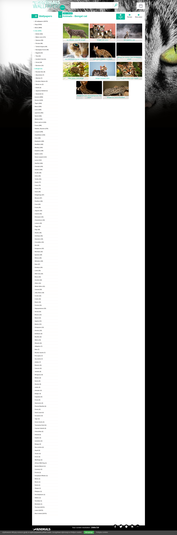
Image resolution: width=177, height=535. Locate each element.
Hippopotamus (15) (40, 308)
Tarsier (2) (38, 453)
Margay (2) (38, 444)
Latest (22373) (39, 510)
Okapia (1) (38, 488)
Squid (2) (37, 450)
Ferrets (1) (38, 472)
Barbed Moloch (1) (40, 466)
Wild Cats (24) (39, 273)
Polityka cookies (102, 532)
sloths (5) (37, 387)
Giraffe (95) (38, 172)
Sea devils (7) (39, 359)
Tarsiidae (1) (38, 501)
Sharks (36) (38, 232)
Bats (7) (37, 349)
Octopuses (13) (39, 327)
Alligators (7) (38, 346)
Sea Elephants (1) (40, 494)
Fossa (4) (37, 400)
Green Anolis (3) (39, 422)
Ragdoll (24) (39, 53)
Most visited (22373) (41, 513)
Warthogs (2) (38, 460)
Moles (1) (37, 478)
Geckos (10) (38, 330)
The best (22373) (39, 507)
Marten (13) (38, 324)
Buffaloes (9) (38, 333)
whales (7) (38, 362)
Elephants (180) (39, 141)
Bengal (70, 13)
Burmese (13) (39, 65)
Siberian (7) (39, 78)
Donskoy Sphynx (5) (42, 81)
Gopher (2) (38, 437)
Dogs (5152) (38, 24)
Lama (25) (38, 270)
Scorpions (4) (39, 415)
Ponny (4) (37, 409)
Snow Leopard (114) (41, 157)
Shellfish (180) (39, 144)
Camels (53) (38, 213)
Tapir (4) (37, 419)
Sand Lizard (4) (39, 412)
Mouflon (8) (38, 336)
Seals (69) (38, 191)
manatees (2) (38, 441)
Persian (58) (39, 43)
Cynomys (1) (38, 469)
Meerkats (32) (39, 251)
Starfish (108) (39, 163)
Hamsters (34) (39, 239)
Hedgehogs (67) (39, 194)
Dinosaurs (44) (39, 217)
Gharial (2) (38, 434)
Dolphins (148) (39, 150)
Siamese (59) (39, 40)
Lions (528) (38, 109)
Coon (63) (38, 204)
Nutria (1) (37, 485)
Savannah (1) (39, 94)
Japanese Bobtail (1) (42, 90)
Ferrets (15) (38, 305)
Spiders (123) (39, 153)
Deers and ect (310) (40, 122)
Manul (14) (38, 318)
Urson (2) (37, 456)
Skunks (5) (38, 384)
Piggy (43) (38, 226)
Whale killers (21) (40, 286)
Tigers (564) (38, 103)
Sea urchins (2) (39, 447)
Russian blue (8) (40, 71)
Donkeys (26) (38, 267)
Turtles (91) (38, 179)
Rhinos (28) (38, 258)
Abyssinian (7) (40, 75)
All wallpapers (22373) (41, 21)
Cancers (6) (38, 368)
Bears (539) (38, 106)
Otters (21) (38, 283)
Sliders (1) (38, 497)
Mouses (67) (38, 198)
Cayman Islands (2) (40, 428)
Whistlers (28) (39, 261)
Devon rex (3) (39, 84)
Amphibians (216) (40, 135)
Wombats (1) (38, 504)
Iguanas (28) (38, 254)
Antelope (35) (39, 236)
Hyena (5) (37, 381)
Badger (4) (38, 393)
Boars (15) (38, 302)
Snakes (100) (38, 169)
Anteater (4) (38, 390)
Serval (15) (38, 311)
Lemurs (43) (38, 223)
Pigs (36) (37, 229)
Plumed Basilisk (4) (40, 406)
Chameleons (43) (40, 220)
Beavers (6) (38, 365)
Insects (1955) (39, 97)
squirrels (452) (39, 112)
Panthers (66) (39, 201)
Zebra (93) (38, 176)
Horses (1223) (39, 100)
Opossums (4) (39, 403)
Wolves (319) (38, 119)
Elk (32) (37, 245)
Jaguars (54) (38, 210)
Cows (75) (38, 185)
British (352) (39, 34)
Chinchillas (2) (39, 431)
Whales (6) (38, 377)
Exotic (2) (38, 87)
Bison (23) (38, 277)
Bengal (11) (39, 68)
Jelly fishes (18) (39, 292)
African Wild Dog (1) (41, 463)
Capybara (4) (38, 396)
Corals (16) (38, 295)
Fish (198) (38, 138)
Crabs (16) (38, 299)
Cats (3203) (38, 30)
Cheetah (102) (39, 166)
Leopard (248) (39, 131)
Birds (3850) (38, 27)
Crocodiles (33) (39, 242)
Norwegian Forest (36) (42, 49)
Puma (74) (38, 188)
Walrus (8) (38, 340)
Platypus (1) (38, 491)
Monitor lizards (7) (40, 352)
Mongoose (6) (39, 374)
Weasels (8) (38, 343)
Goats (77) (38, 182)
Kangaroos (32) (39, 248)
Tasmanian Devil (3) (40, 425)
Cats (64, 13)
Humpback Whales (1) (41, 475)
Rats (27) (37, 264)
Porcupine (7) (39, 355)
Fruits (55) (38, 207)
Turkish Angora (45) (41, 46)
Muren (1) (37, 482)
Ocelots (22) (38, 280)
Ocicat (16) (39, 62)
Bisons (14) (38, 314)
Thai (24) (38, 56)
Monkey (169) (39, 147)
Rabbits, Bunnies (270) (41, 128)
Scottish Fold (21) (41, 59)
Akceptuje (88, 532)
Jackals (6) (38, 371)
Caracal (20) (38, 289)
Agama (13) (38, 321)
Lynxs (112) (38, 160)
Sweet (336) (38, 116)
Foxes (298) (38, 125)
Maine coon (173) (41, 37)
